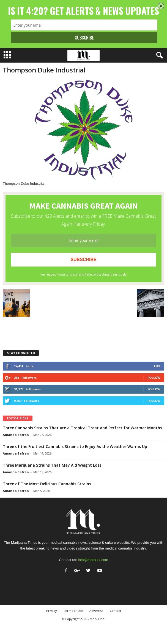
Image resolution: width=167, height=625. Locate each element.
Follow (153, 377)
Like (157, 366)
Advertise (96, 611)
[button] (158, 55)
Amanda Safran (16, 435)
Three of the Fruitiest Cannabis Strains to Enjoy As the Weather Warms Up (75, 446)
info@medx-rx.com (93, 560)
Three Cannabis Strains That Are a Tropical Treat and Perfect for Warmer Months (82, 427)
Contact (115, 611)
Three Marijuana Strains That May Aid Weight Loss (52, 465)
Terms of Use (73, 611)
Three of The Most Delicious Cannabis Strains (47, 483)
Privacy (51, 611)
